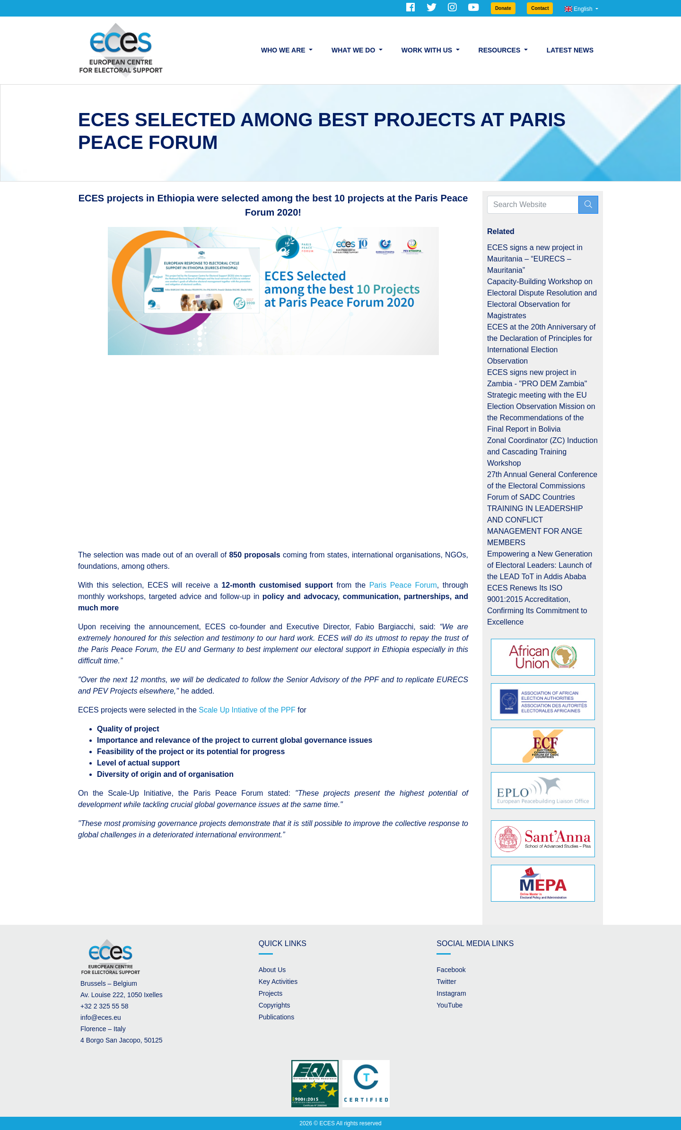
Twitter (446, 981)
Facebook (451, 970)
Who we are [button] (284, 50)
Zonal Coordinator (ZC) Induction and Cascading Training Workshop (542, 451)
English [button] (579, 9)
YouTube (450, 1005)
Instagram (451, 993)
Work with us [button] (428, 50)
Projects (271, 993)
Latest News (570, 50)
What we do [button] (354, 50)
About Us (272, 970)
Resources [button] (501, 50)
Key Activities (278, 981)
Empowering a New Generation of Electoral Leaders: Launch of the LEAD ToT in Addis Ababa (539, 565)
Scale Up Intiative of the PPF (246, 710)
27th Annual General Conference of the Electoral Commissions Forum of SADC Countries (542, 485)
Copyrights (274, 1005)
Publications (277, 1017)
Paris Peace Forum (401, 585)
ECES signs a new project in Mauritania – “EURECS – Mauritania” (535, 258)
